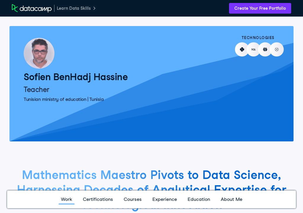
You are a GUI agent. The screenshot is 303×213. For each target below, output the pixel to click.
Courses (133, 199)
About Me (231, 199)
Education (199, 199)
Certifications (98, 199)
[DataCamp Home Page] (32, 8)
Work (66, 199)
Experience (164, 199)
